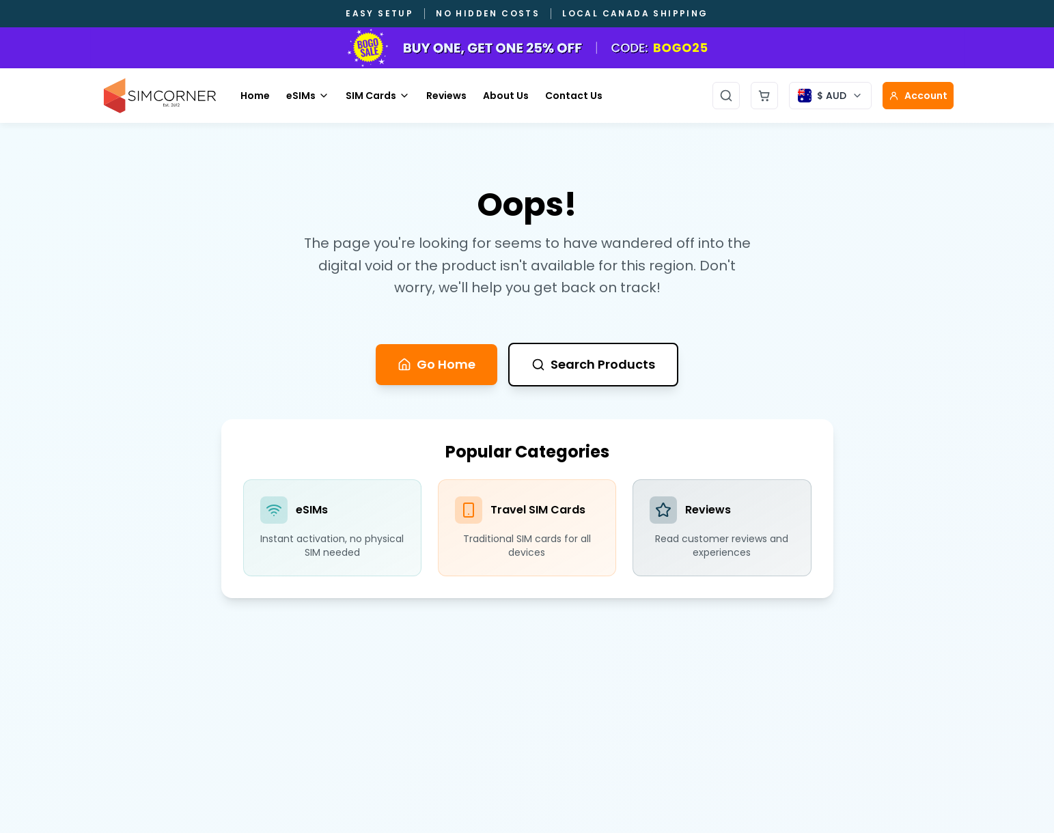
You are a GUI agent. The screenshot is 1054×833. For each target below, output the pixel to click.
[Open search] (726, 95)
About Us (506, 95)
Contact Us (573, 95)
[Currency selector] (830, 95)
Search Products (593, 364)
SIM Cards (378, 95)
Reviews (446, 95)
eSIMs (307, 95)
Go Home (436, 364)
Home (255, 95)
